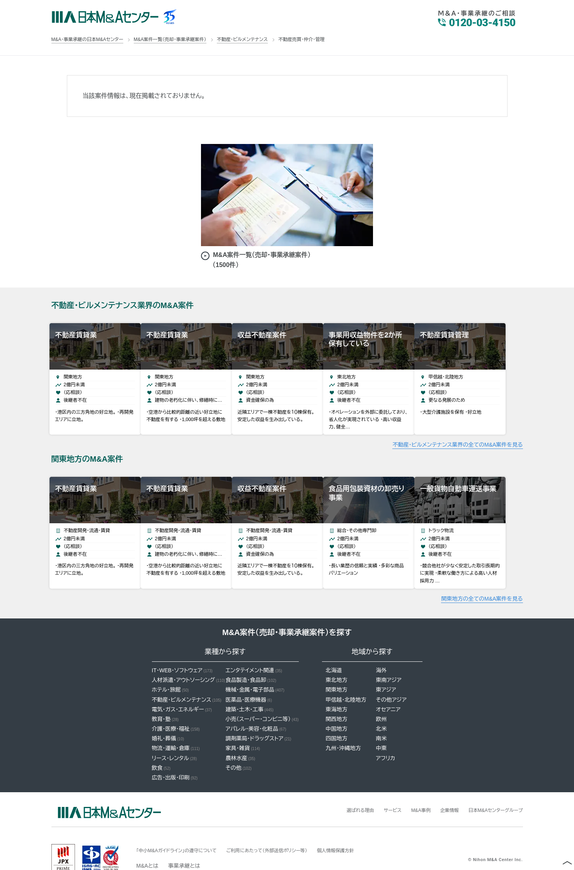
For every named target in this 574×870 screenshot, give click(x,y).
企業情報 (439, 791)
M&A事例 (407, 791)
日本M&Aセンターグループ (491, 791)
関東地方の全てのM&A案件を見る (482, 579)
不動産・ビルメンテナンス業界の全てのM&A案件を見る (457, 435)
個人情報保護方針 (365, 831)
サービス (375, 791)
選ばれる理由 (340, 791)
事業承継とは (184, 846)
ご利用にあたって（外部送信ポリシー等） (287, 831)
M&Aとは (147, 846)
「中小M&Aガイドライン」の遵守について (183, 831)
